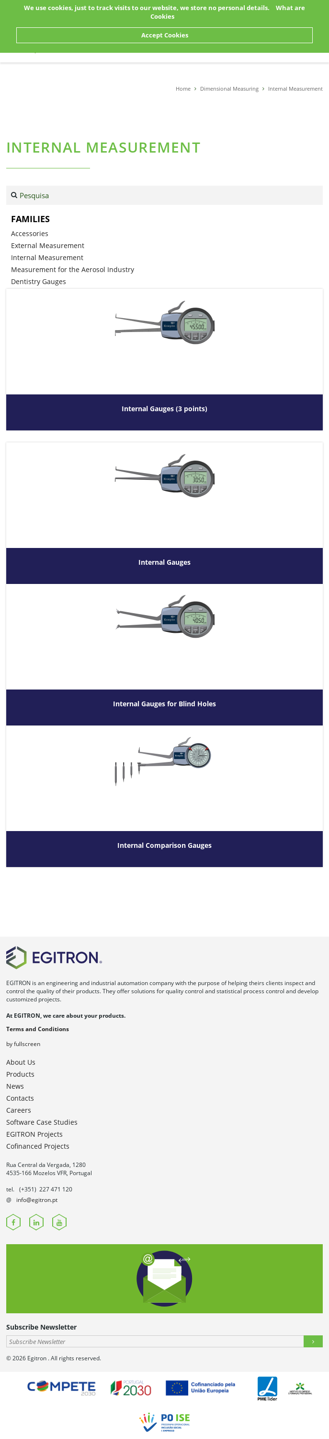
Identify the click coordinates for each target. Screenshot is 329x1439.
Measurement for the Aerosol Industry (72, 269)
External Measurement (47, 245)
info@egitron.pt (36, 1200)
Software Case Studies (42, 1122)
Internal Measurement (295, 88)
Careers (18, 1110)
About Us (20, 1062)
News (15, 1086)
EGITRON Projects (34, 1134)
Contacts (20, 1098)
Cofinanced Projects (37, 1146)
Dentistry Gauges (38, 281)
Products (20, 1074)
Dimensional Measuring (229, 88)
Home (183, 88)
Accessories (29, 233)
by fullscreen (23, 1044)
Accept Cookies (164, 35)
